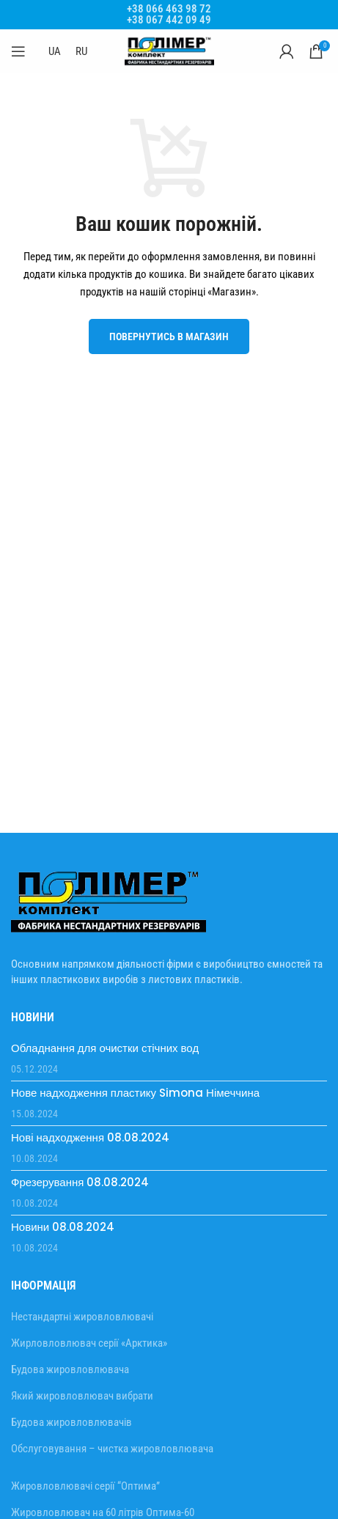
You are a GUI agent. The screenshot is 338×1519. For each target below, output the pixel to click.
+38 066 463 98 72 (169, 8)
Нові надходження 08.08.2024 (90, 1137)
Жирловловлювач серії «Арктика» (89, 1343)
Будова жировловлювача (70, 1369)
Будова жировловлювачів (71, 1422)
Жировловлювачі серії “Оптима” (85, 1486)
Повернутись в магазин (169, 336)
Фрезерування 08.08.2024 (80, 1182)
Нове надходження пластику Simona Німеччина (135, 1092)
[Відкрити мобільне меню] (18, 51)
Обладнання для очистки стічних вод (105, 1048)
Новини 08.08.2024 (62, 1227)
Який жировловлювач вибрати (82, 1395)
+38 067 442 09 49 (169, 19)
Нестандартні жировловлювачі (82, 1316)
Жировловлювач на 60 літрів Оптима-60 (102, 1512)
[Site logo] (169, 50)
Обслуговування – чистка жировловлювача (112, 1448)
